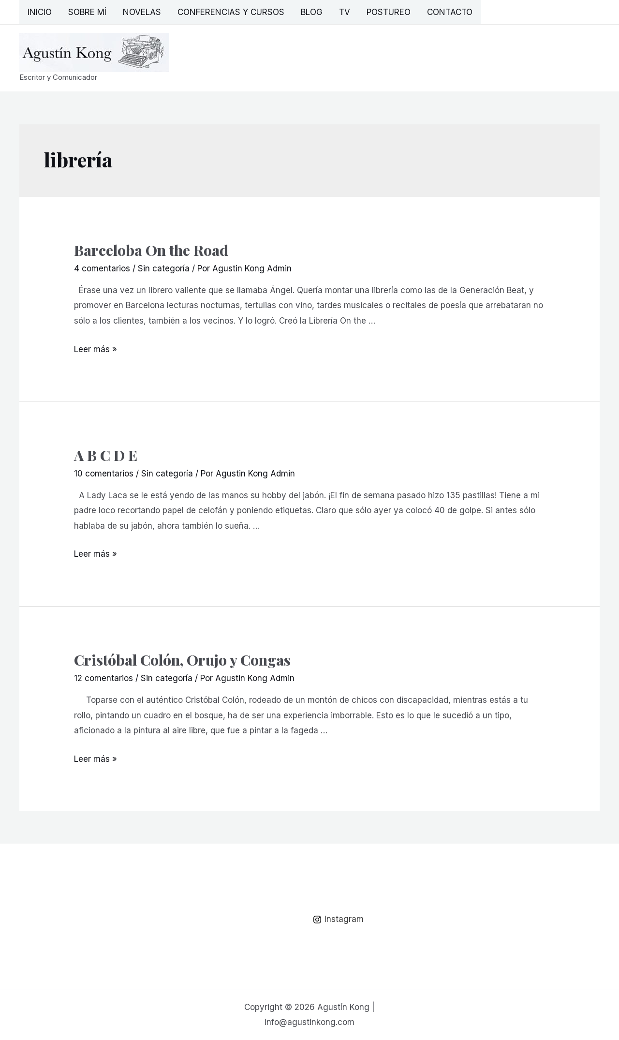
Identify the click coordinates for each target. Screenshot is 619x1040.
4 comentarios (102, 268)
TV (344, 12)
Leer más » (95, 349)
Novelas (142, 12)
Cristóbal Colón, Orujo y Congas (182, 659)
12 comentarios (103, 678)
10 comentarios (103, 473)
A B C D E (105, 455)
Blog (312, 12)
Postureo (389, 12)
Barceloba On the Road (151, 250)
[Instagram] (338, 919)
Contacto (449, 12)
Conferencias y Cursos (230, 12)
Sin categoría (164, 268)
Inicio (40, 12)
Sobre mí (87, 12)
